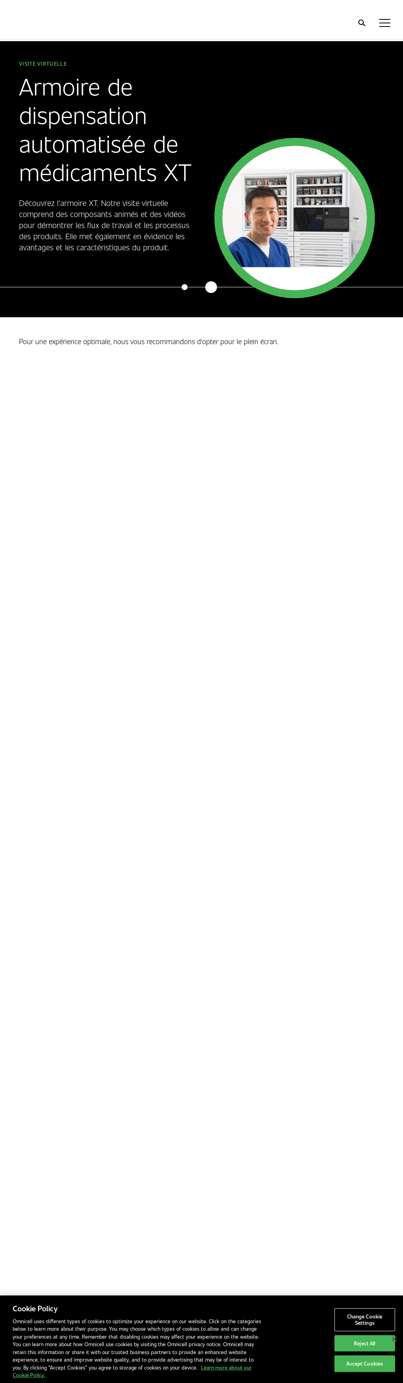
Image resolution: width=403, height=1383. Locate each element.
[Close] (394, 1339)
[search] (362, 23)
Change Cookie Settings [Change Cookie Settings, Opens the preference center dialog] (365, 1319)
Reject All (364, 1343)
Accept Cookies (364, 1363)
